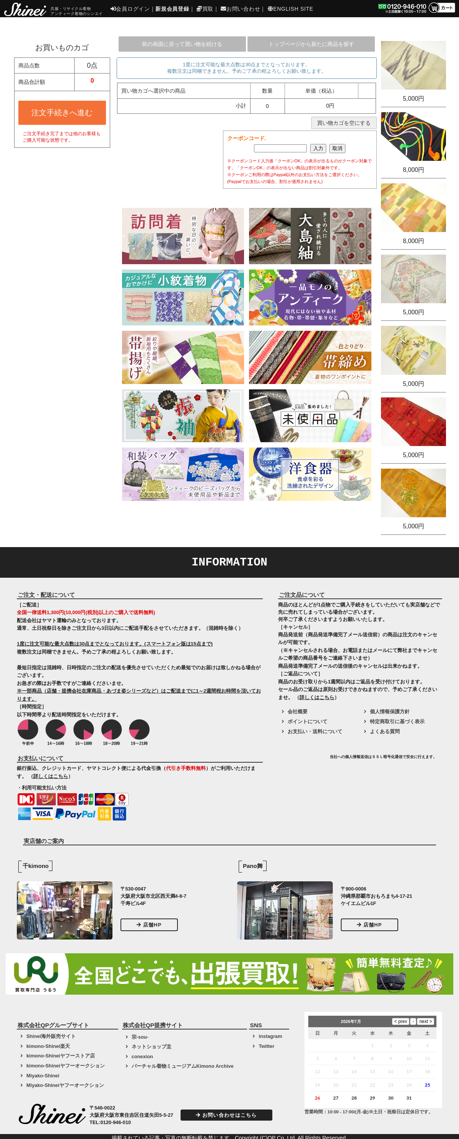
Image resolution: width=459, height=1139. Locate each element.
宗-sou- (140, 1037)
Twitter (266, 1046)
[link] (303, 760)
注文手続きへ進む (62, 112)
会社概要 (298, 711)
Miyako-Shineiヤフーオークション (65, 1085)
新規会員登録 (172, 9)
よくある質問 (385, 731)
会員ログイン (130, 9)
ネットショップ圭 (151, 1046)
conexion (142, 1056)
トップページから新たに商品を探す (311, 44)
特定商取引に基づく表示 (397, 721)
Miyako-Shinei (42, 1076)
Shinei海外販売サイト (51, 1036)
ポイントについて (307, 721)
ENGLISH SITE (291, 9)
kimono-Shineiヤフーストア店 (60, 1056)
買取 (205, 9)
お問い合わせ (240, 9)
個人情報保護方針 (390, 711)
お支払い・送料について (315, 731)
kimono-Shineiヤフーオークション (65, 1066)
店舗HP (149, 925)
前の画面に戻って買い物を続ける (182, 44)
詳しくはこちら (50, 776)
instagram (270, 1036)
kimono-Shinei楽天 (48, 1046)
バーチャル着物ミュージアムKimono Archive (183, 1066)
